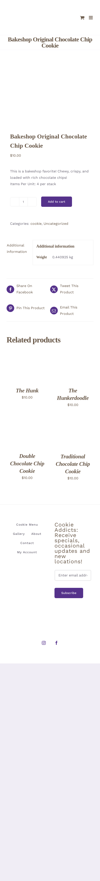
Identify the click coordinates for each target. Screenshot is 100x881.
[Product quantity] (23, 201)
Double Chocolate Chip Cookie (27, 463)
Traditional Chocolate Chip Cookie (73, 464)
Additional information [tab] (17, 248)
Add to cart (56, 201)
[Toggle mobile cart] (82, 17)
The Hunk (27, 391)
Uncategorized (56, 224)
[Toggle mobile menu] (91, 17)
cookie (36, 224)
